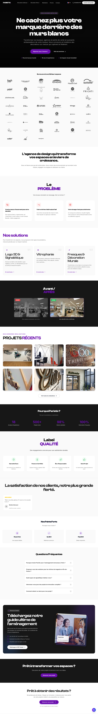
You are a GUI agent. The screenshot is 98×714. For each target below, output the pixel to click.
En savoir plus (9, 273)
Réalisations (45, 2)
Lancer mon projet (88, 2)
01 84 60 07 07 (77, 2)
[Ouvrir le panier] (94, 710)
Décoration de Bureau (22, 2)
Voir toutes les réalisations (49, 395)
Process (52, 2)
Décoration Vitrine (35, 2)
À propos (58, 2)
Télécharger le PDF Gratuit (17, 647)
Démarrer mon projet (49, 675)
